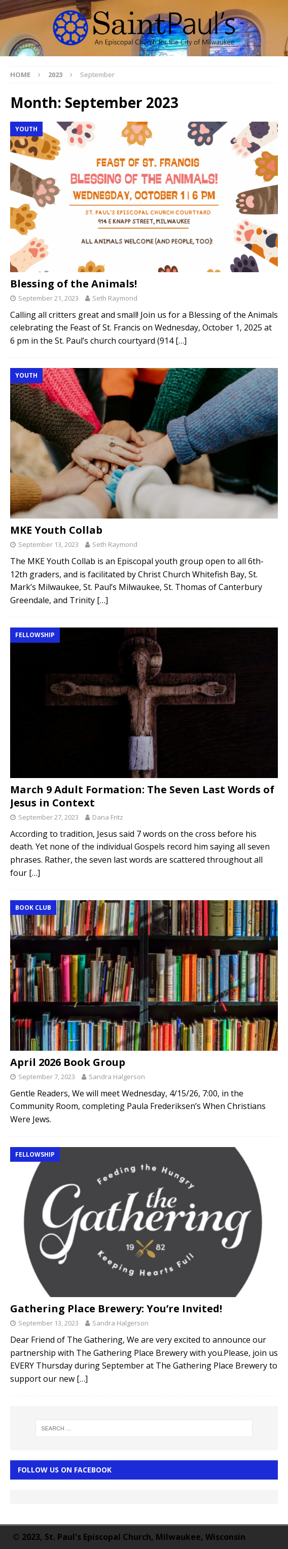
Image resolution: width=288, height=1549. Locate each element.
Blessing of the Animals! (73, 283)
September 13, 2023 (48, 544)
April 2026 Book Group (67, 1062)
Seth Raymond (114, 298)
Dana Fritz (107, 817)
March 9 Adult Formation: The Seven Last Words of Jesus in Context (142, 796)
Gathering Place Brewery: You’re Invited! (116, 1308)
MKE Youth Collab (56, 530)
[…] (181, 340)
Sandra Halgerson (117, 1076)
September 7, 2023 (46, 1076)
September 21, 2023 (48, 298)
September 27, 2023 (48, 817)
